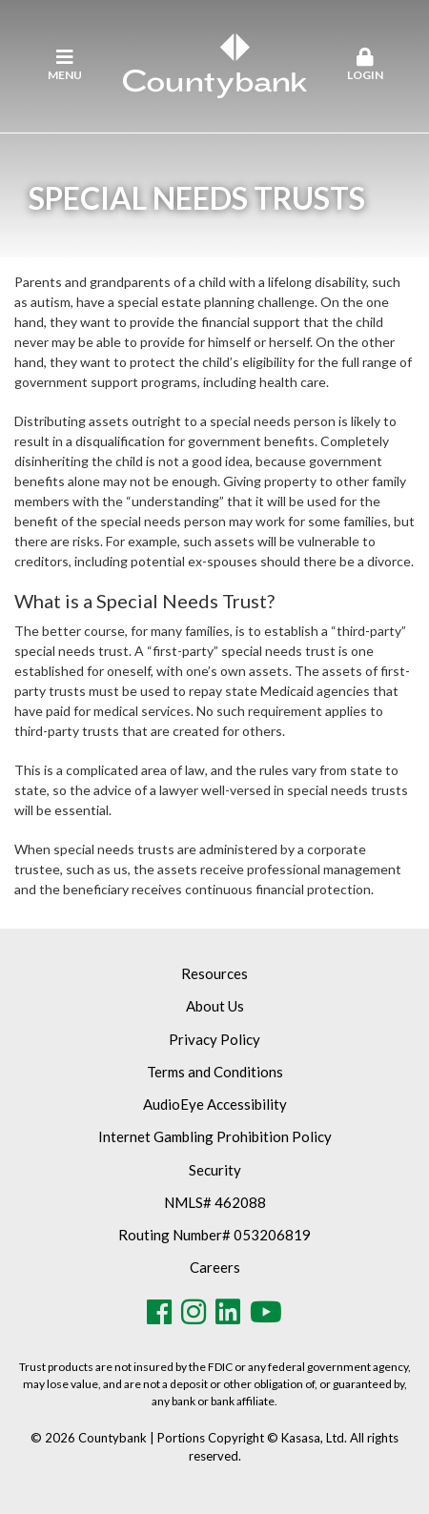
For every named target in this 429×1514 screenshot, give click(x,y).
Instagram (193, 1312)
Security (215, 1169)
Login (364, 65)
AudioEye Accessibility (215, 1104)
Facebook (159, 1312)
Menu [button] (64, 65)
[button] (365, 66)
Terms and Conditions (215, 1071)
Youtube (266, 1312)
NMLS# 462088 (215, 1202)
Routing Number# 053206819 (214, 1234)
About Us (215, 1005)
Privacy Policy (214, 1039)
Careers (215, 1267)
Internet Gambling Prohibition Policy (215, 1136)
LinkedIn (227, 1312)
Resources (214, 973)
